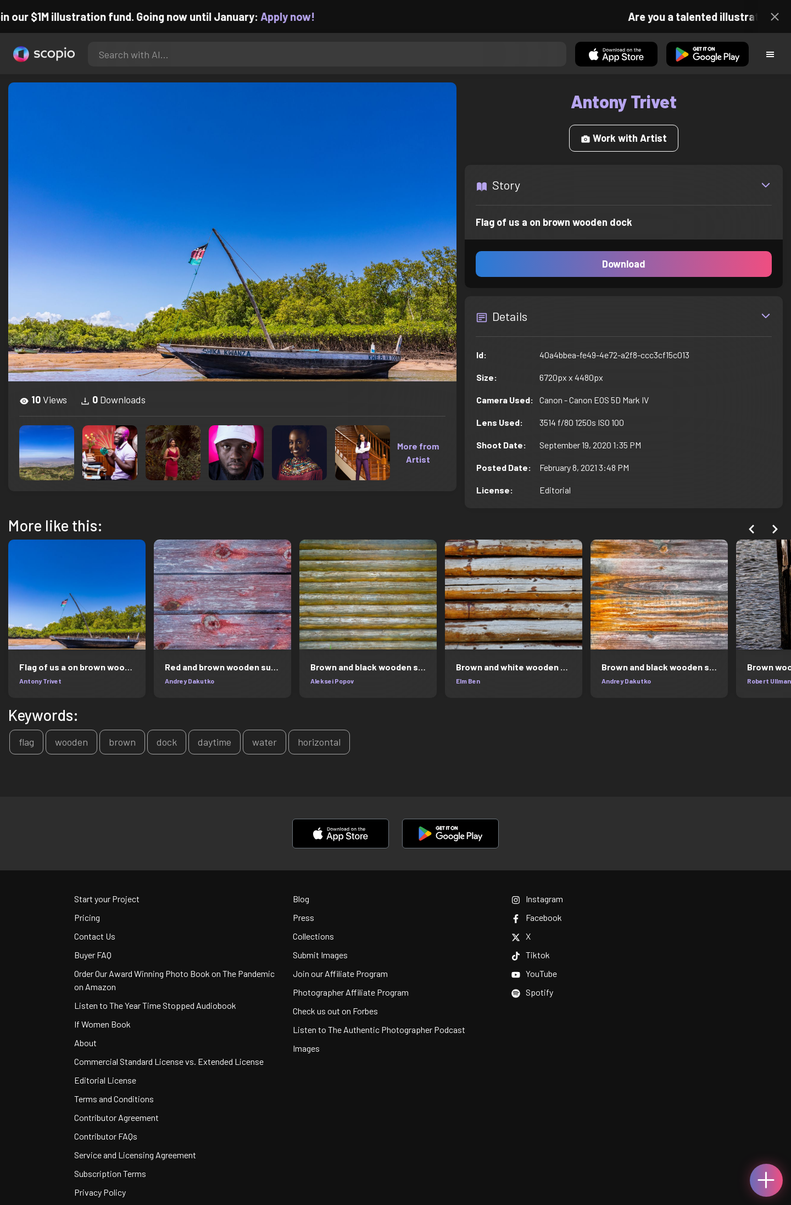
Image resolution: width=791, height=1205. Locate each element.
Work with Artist (624, 138)
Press (303, 917)
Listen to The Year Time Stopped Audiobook (155, 1005)
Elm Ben (468, 681)
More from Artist (418, 452)
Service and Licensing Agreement (135, 1155)
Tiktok (530, 954)
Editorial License (105, 1080)
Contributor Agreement (116, 1117)
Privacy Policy (100, 1192)
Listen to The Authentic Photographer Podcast (379, 1029)
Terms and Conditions (114, 1098)
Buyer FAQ (93, 954)
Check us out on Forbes (335, 1011)
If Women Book (102, 1024)
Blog (301, 898)
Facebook (536, 917)
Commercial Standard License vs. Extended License (169, 1061)
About (85, 1042)
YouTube (534, 973)
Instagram (537, 898)
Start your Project (107, 898)
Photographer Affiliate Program (351, 992)
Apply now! (297, 16)
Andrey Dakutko (189, 681)
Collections (313, 936)
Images (306, 1048)
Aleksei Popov (332, 681)
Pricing (87, 917)
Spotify (532, 992)
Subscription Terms (110, 1173)
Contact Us (94, 936)
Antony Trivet (40, 681)
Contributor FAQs (105, 1136)
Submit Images (320, 954)
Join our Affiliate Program (340, 973)
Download (623, 264)
